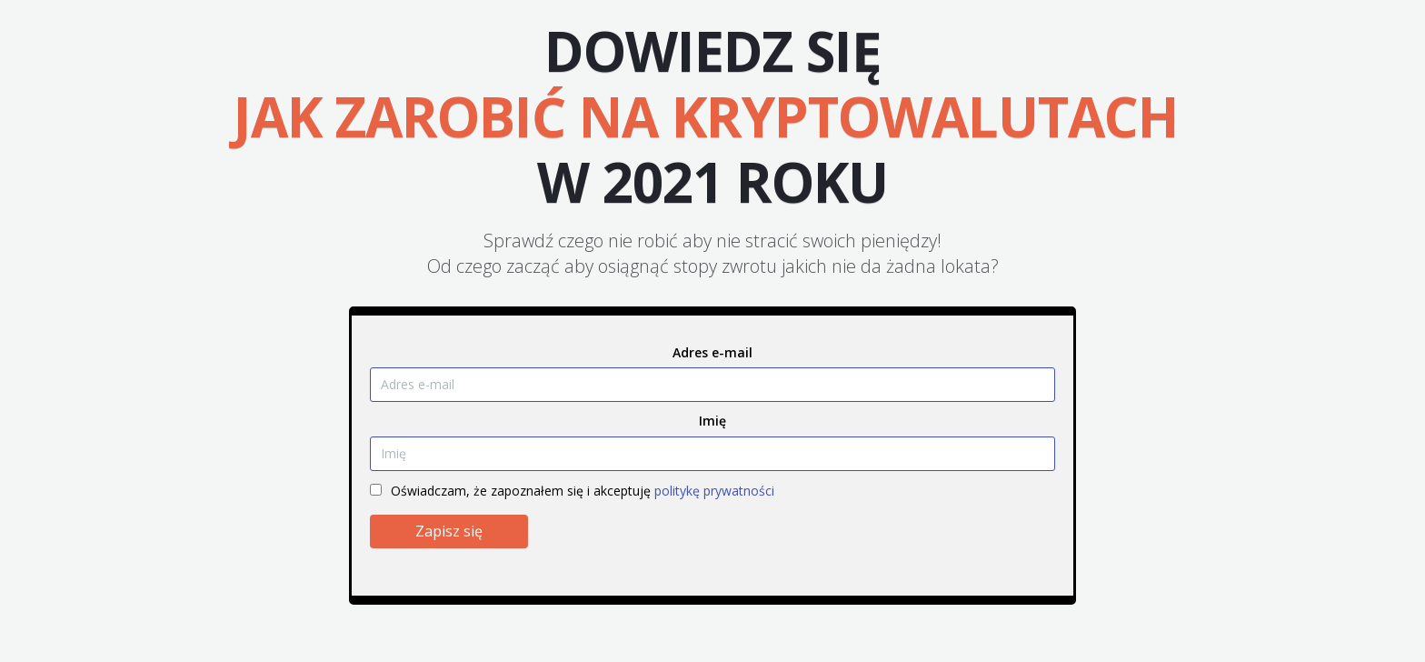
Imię (712, 420)
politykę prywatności (714, 490)
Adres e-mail (712, 352)
